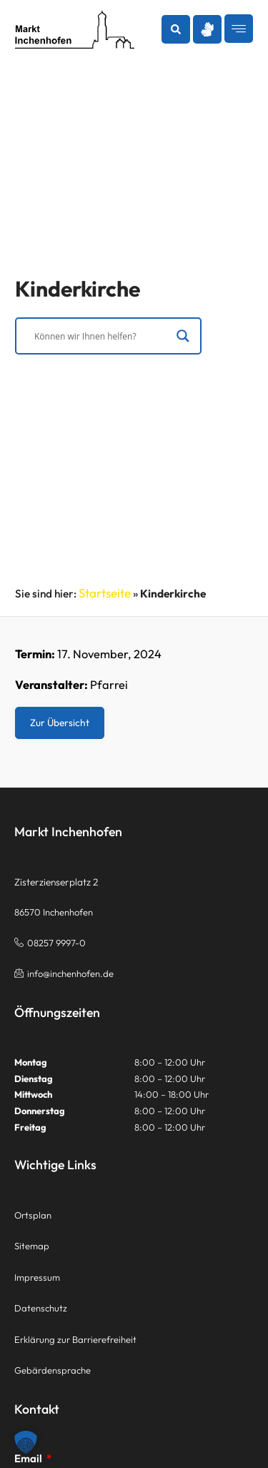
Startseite (105, 592)
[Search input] (101, 338)
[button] (176, 29)
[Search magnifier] (183, 338)
